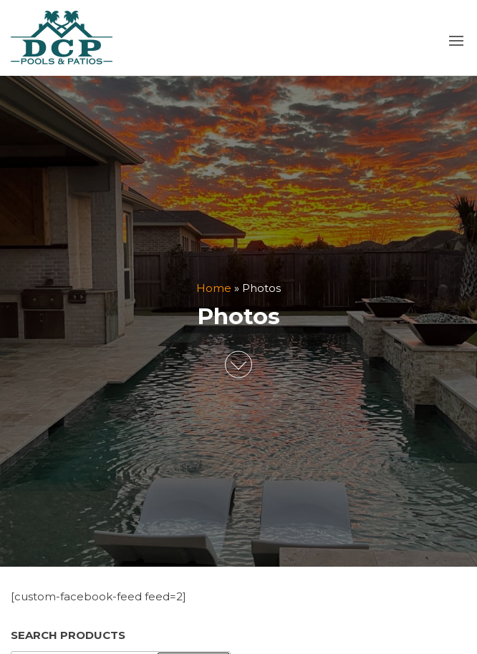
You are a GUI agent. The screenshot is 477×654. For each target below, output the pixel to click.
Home (213, 288)
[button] (456, 40)
